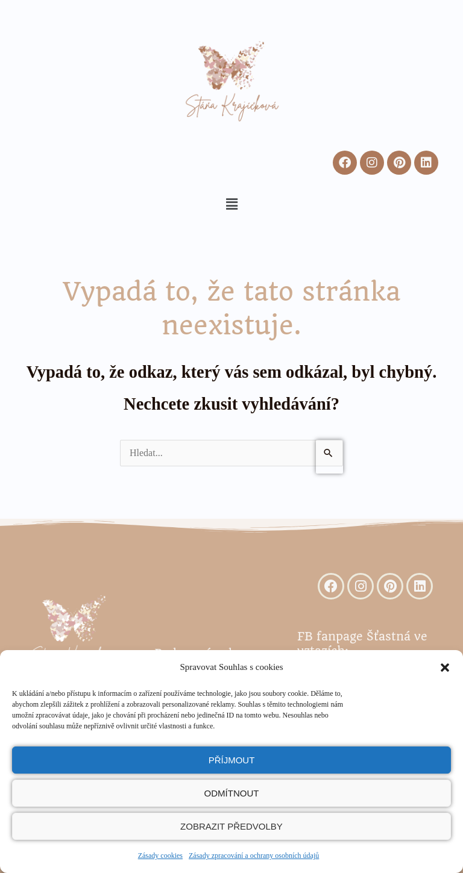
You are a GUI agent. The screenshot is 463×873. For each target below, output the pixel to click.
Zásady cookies (160, 855)
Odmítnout (231, 793)
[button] (445, 668)
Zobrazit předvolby (231, 826)
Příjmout (232, 760)
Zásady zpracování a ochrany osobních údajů (254, 855)
